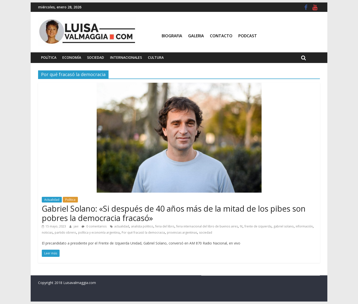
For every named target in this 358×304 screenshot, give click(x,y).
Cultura (156, 57)
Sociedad (95, 57)
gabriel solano (283, 226)
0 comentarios (94, 226)
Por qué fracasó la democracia (143, 232)
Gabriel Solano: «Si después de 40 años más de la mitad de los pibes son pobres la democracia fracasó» (174, 213)
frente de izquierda (258, 226)
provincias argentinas (182, 232)
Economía (71, 57)
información (304, 226)
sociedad (205, 232)
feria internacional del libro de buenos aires (207, 226)
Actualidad (51, 200)
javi (76, 226)
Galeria (196, 36)
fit (241, 226)
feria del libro (164, 226)
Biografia (172, 36)
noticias (47, 232)
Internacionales (126, 57)
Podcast (247, 36)
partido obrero (65, 232)
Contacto (221, 36)
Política (48, 57)
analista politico (142, 226)
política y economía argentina (99, 232)
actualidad (121, 226)
